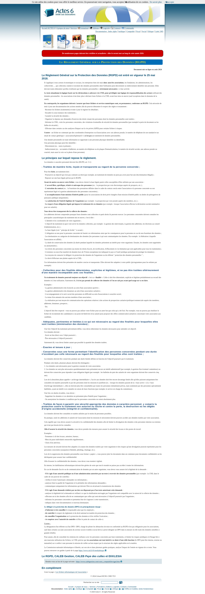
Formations (83, 28)
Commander (128, 28)
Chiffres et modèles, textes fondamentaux (137, 589)
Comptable (130, 31)
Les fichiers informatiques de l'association (71, 572)
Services (74, 28)
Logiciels (105, 28)
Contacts (115, 28)
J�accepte (169, 2)
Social (144, 31)
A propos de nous (62, 28)
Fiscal (138, 31)
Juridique (121, 31)
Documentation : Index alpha (106, 31)
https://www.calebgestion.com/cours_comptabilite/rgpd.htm (99, 562)
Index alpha (69, 589)
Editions (94, 28)
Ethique (151, 31)
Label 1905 (159, 31)
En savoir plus (156, 2)
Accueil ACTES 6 (48, 28)
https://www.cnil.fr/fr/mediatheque (93, 551)
